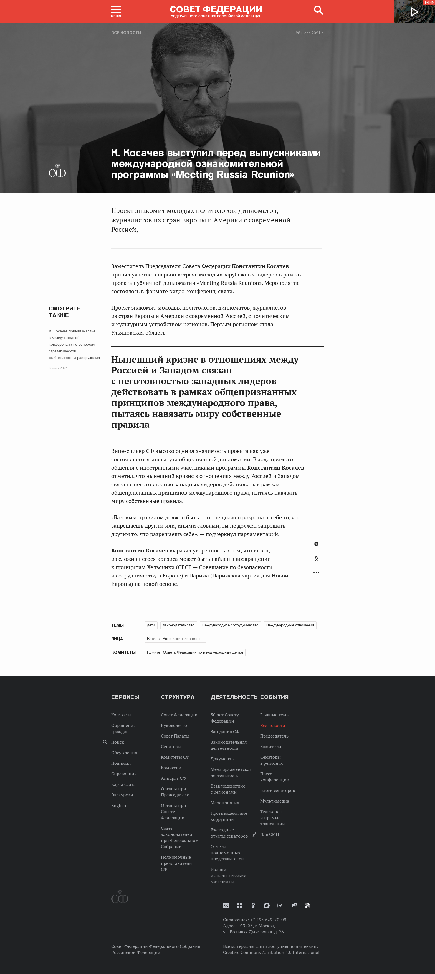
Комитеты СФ (175, 757)
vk (226, 905)
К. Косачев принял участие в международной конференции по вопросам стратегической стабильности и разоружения (74, 344)
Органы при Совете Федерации (173, 811)
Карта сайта (123, 784)
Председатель (274, 736)
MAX (267, 905)
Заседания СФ (225, 731)
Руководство (174, 725)
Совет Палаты (175, 736)
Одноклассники (316, 558)
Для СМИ (269, 834)
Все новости (126, 32)
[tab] (316, 561)
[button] (116, 11)
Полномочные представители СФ (176, 863)
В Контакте (316, 544)
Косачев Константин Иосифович (175, 638)
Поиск (117, 742)
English (118, 805)
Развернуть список (316, 573)
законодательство (178, 624)
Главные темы (275, 715)
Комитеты (270, 746)
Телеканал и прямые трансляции (272, 817)
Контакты (121, 715)
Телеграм (280, 905)
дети (151, 624)
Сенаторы (171, 746)
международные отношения (290, 624)
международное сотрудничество (230, 624)
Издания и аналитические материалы (228, 875)
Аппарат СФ (173, 778)
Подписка (121, 763)
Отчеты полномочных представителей (227, 852)
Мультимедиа (274, 801)
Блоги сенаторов (277, 790)
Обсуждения (124, 752)
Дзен (239, 905)
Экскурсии (122, 795)
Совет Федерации (179, 715)
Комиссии (171, 767)
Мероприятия (225, 802)
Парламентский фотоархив (307, 905)
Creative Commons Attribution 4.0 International (271, 952)
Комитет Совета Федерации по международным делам (195, 652)
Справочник (124, 773)
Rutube (294, 905)
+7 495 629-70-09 (268, 919)
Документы (223, 758)
